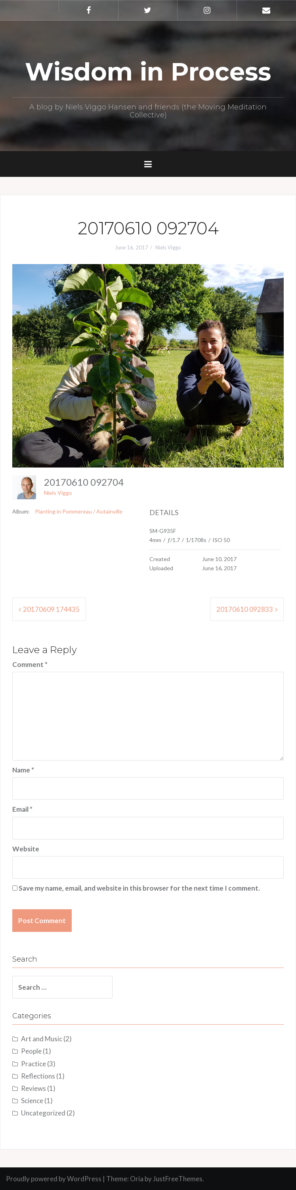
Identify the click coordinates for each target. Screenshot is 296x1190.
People (31, 1051)
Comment (30, 664)
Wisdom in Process (148, 72)
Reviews (33, 1088)
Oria (136, 1179)
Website (25, 849)
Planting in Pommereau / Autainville (78, 511)
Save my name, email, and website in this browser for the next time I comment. (139, 888)
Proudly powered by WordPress (53, 1179)
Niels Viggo (168, 247)
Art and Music (41, 1039)
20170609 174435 (51, 609)
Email (22, 809)
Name (23, 770)
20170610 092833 (244, 609)
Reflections (38, 1076)
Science (32, 1100)
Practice (33, 1064)
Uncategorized (43, 1113)
